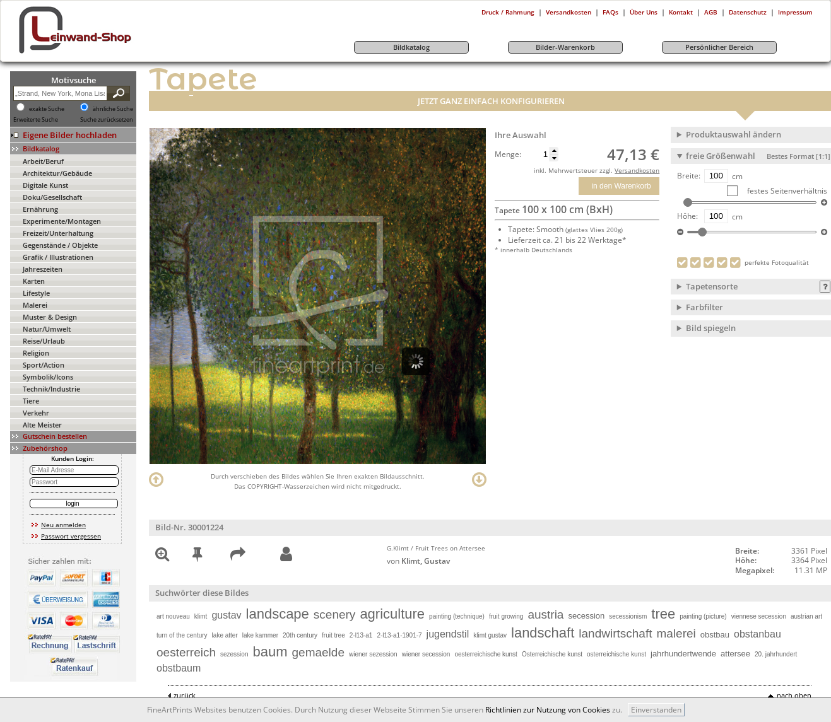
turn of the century (182, 635)
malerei (675, 633)
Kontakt (681, 12)
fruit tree (333, 635)
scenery (335, 614)
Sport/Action (43, 365)
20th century (300, 635)
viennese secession (758, 616)
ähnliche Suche (113, 109)
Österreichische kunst (552, 654)
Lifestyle (36, 293)
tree (663, 614)
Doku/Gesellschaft (52, 197)
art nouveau (173, 616)
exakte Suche (46, 109)
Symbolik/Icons (48, 376)
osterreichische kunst (616, 654)
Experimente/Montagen (62, 221)
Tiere (31, 400)
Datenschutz (748, 12)
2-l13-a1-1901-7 (399, 635)
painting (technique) (457, 616)
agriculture (392, 614)
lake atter (225, 635)
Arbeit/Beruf (43, 161)
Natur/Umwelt (47, 329)
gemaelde (318, 652)
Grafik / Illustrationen (58, 257)
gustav (226, 615)
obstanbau (757, 634)
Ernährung (40, 209)
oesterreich (186, 652)
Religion (36, 353)
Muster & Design (50, 317)
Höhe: (687, 216)
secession (586, 615)
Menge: (508, 154)
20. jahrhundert (776, 654)
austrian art (806, 616)
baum (269, 652)
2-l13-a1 (361, 635)
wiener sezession (373, 654)
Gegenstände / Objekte (60, 245)
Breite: (688, 176)
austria (545, 614)
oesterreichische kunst (485, 654)
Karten (34, 281)
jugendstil (448, 634)
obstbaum (178, 668)
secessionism (628, 616)
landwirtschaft (615, 633)
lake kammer (260, 635)
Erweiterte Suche (35, 120)
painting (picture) (703, 616)
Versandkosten (568, 12)
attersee (735, 653)
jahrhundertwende (683, 653)
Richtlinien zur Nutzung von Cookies (547, 709)
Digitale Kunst (45, 185)
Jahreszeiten (42, 269)
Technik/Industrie (51, 388)
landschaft (542, 633)
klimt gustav (490, 635)
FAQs (610, 12)
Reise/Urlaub (44, 341)
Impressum (795, 12)
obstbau (714, 634)
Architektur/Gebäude (57, 173)
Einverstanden (656, 709)
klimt (201, 616)
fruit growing (506, 616)
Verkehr (36, 412)
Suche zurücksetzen (106, 120)
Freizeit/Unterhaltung (58, 233)
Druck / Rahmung (507, 12)
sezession (234, 654)
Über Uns (643, 12)
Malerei (35, 305)
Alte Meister (42, 424)
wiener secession (426, 654)
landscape (277, 614)
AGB (710, 12)
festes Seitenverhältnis (786, 190)
